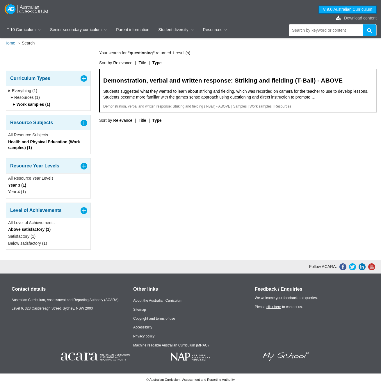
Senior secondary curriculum (78, 29)
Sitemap (139, 310)
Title (142, 62)
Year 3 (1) (17, 185)
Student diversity (175, 29)
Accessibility (142, 327)
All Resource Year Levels (31, 178)
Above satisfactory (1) (29, 229)
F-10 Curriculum (23, 29)
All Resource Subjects (28, 135)
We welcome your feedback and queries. (286, 298)
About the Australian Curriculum (157, 301)
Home (9, 43)
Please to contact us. (279, 307)
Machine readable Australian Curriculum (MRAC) (171, 345)
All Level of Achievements (31, 222)
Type (157, 62)
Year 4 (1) (17, 192)
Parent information (132, 29)
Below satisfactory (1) (27, 243)
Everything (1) (22, 90)
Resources (215, 29)
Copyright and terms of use (154, 319)
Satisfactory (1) (21, 236)
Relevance (122, 62)
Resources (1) (25, 97)
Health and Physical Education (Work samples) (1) (44, 145)
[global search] (332, 30)
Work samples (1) (31, 104)
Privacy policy (143, 336)
